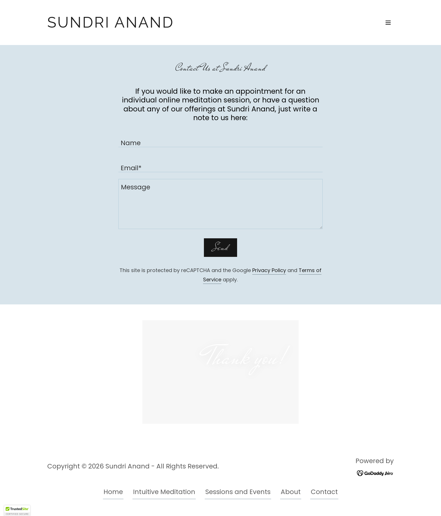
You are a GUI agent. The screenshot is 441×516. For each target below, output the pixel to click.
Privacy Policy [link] (269, 270)
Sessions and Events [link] (238, 491)
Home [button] (113, 491)
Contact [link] (324, 491)
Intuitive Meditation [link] (164, 491)
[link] (110, 25)
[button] (388, 22)
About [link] (291, 491)
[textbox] (220, 138)
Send (220, 248)
